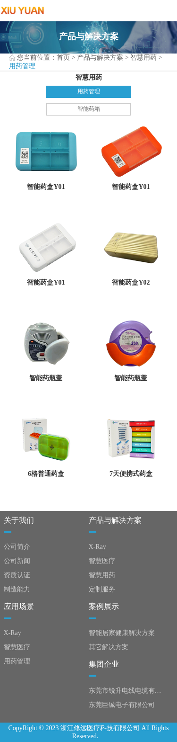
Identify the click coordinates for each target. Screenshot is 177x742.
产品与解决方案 (100, 57)
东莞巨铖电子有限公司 (122, 704)
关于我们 (19, 520)
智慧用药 (143, 57)
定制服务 (102, 589)
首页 (63, 57)
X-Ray (97, 546)
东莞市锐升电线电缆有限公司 (127, 690)
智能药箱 (88, 109)
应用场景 (19, 606)
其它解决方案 (108, 647)
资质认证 (17, 575)
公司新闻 (17, 560)
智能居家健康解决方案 (122, 632)
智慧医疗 (102, 560)
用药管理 (88, 91)
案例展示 (104, 606)
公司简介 (17, 546)
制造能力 (17, 589)
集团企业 (104, 664)
